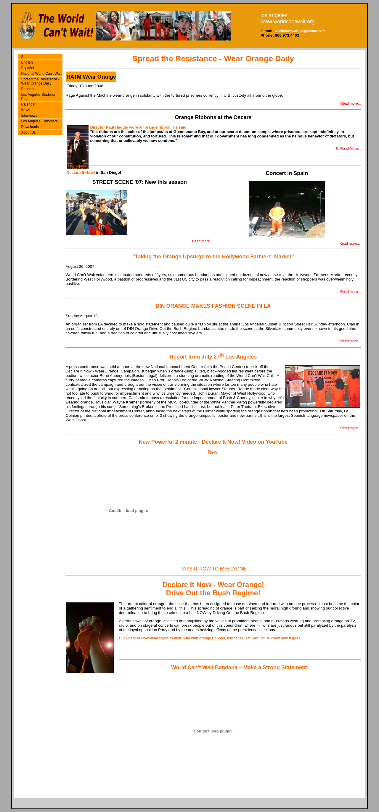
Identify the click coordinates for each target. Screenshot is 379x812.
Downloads (29, 127)
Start (24, 57)
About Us (28, 132)
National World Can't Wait (41, 74)
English (27, 62)
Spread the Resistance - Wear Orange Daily (40, 81)
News (25, 110)
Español (27, 68)
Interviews (29, 116)
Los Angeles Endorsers (39, 121)
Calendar (28, 104)
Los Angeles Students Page (38, 97)
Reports (27, 89)
